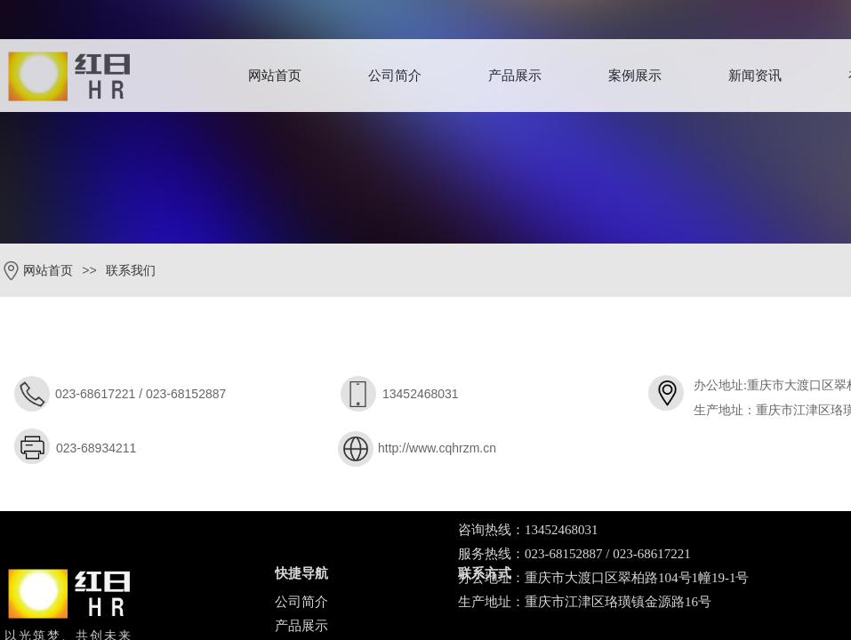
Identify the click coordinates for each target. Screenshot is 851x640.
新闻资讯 (755, 75)
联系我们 (131, 270)
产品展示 (515, 75)
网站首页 (274, 75)
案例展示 (635, 75)
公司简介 (394, 75)
